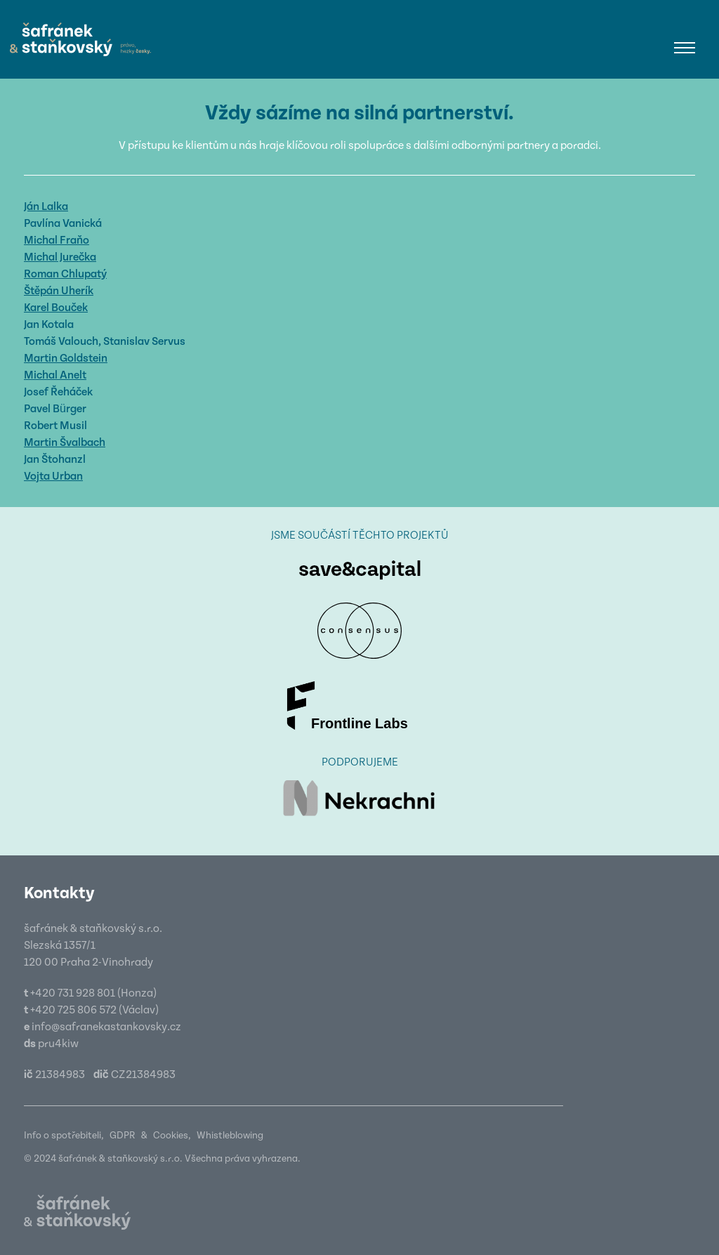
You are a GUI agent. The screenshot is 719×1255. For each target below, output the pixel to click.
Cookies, (172, 1135)
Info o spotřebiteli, (64, 1135)
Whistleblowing (230, 1135)
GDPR (123, 1135)
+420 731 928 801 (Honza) (93, 993)
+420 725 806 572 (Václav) (94, 1010)
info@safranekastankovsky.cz (106, 1026)
